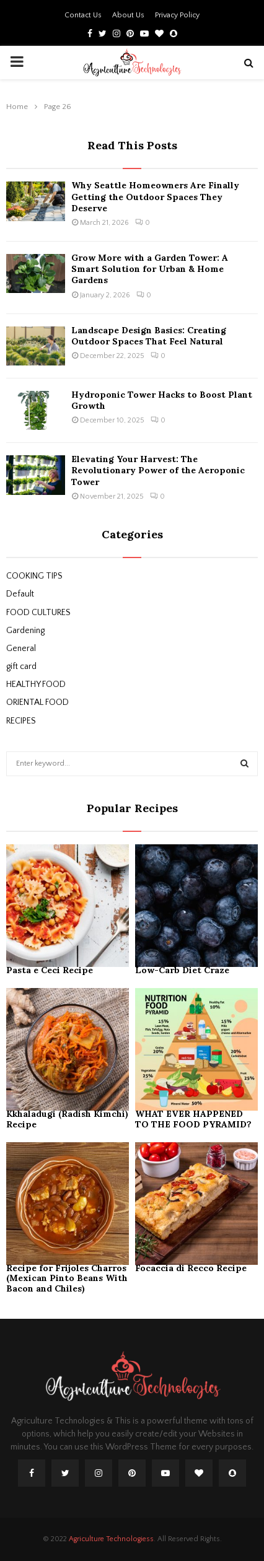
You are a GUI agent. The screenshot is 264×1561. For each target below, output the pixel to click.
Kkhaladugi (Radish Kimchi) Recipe (67, 1119)
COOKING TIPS (34, 576)
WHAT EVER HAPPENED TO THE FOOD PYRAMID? (193, 1119)
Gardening (25, 631)
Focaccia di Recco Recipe (191, 1268)
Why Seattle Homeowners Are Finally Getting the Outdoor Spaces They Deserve (155, 196)
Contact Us (83, 15)
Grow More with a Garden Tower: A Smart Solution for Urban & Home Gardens (149, 269)
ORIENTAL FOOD (37, 702)
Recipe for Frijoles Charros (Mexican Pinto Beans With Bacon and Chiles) (67, 1278)
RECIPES (21, 721)
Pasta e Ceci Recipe (49, 970)
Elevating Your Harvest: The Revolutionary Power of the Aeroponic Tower (158, 470)
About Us (128, 15)
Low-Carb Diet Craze (183, 970)
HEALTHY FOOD (36, 684)
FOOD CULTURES (38, 613)
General (21, 649)
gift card (21, 666)
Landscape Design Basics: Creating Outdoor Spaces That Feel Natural (148, 336)
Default (20, 594)
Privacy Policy (177, 15)
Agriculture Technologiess (111, 1539)
